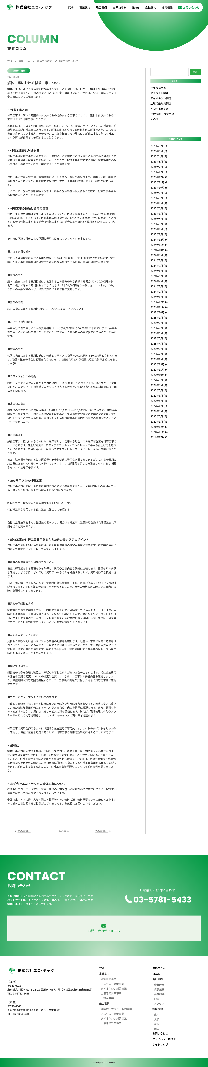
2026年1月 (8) (158, 172)
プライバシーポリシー (165, 1039)
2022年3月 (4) (158, 411)
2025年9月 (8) (158, 193)
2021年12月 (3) (159, 427)
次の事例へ (101, 831)
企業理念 (159, 985)
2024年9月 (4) (158, 255)
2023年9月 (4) (158, 317)
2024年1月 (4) (158, 297)
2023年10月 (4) (159, 312)
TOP (71, 7)
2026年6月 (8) (158, 146)
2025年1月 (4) (158, 234)
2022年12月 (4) (159, 364)
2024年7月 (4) (158, 265)
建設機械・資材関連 (162, 114)
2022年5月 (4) (158, 401)
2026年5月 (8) (158, 151)
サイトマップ (160, 1044)
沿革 (156, 999)
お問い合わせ (189, 7)
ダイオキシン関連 (160, 98)
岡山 (156, 1029)
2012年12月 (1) (159, 437)
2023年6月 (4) (158, 333)
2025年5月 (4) (158, 213)
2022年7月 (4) (158, 390)
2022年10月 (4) (159, 375)
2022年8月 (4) (158, 385)
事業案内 (84, 7)
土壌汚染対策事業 (111, 993)
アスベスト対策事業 (112, 984)
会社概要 (159, 994)
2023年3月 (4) (158, 349)
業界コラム (119, 7)
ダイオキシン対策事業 (114, 988)
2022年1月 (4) (158, 421)
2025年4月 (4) (158, 219)
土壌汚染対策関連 (160, 103)
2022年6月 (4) (158, 395)
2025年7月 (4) (158, 203)
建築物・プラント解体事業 (116, 1009)
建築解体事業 (108, 979)
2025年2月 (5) (158, 229)
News (135, 7)
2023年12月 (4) (159, 302)
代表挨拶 (159, 989)
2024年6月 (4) (158, 271)
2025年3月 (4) (158, 224)
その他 (154, 119)
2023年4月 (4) (158, 343)
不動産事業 (107, 998)
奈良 (156, 1024)
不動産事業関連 (159, 109)
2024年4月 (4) (158, 281)
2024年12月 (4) (159, 239)
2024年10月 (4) (159, 250)
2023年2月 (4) (158, 354)
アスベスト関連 (159, 93)
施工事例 (101, 7)
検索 (195, 71)
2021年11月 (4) (159, 432)
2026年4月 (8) (158, 156)
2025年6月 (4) (158, 208)
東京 (156, 1014)
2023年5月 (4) (158, 338)
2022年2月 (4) (158, 416)
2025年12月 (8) (159, 177)
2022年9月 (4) (158, 380)
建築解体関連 (19, 70)
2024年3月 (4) (158, 286)
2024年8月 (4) (158, 260)
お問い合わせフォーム (104, 928)
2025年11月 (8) (159, 182)
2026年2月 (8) (158, 167)
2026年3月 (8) (158, 161)
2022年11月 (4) (159, 369)
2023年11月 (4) (159, 307)
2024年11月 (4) (159, 245)
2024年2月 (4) (158, 291)
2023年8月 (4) (158, 323)
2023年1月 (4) (158, 359)
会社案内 (150, 7)
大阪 (156, 1019)
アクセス (159, 1003)
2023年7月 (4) (158, 328)
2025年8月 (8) (158, 198)
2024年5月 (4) (158, 276)
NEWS (156, 973)
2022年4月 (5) (158, 406)
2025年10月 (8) (159, 187)
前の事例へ (24, 831)
